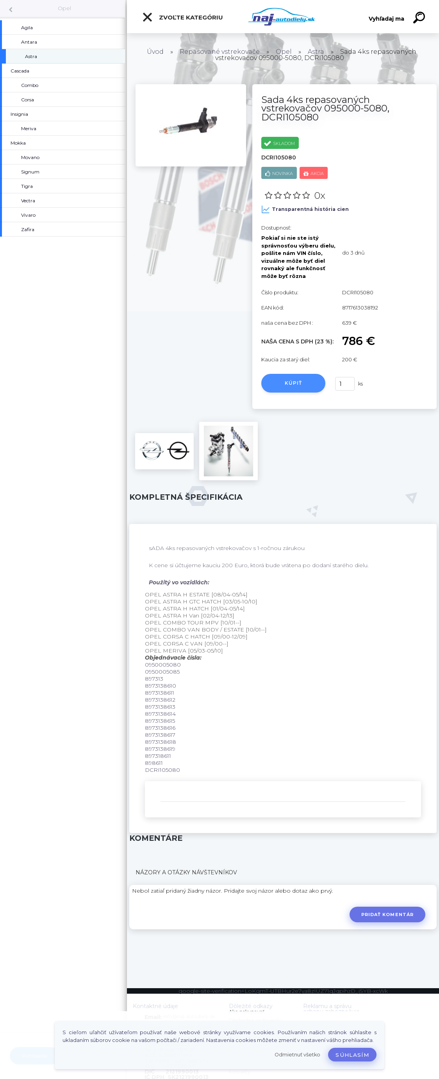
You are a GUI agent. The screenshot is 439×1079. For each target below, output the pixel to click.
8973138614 (160, 713)
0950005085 (162, 671)
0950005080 (163, 664)
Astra (316, 51)
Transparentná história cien (305, 209)
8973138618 (160, 741)
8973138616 (160, 727)
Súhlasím (352, 1055)
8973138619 (160, 748)
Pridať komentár (387, 914)
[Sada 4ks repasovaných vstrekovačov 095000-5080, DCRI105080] (191, 86)
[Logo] (283, 17)
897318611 (158, 755)
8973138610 (160, 685)
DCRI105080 (162, 769)
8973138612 (160, 699)
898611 (154, 762)
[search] (420, 19)
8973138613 (160, 706)
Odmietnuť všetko (297, 1055)
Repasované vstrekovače (220, 51)
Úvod (155, 51)
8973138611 (159, 692)
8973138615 (160, 720)
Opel (64, 8)
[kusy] (345, 384)
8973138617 (160, 734)
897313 (154, 678)
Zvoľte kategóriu (182, 17)
